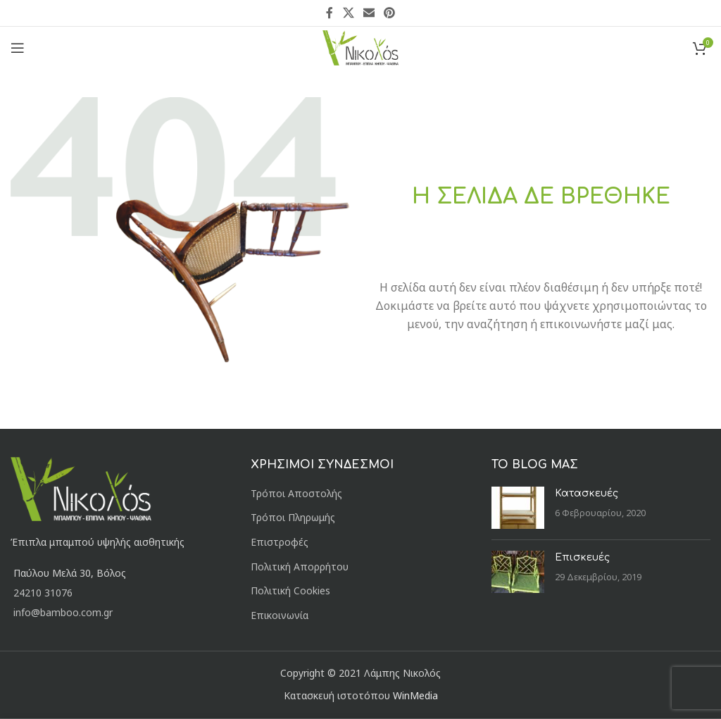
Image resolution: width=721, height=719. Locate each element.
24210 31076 (43, 592)
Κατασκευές (586, 493)
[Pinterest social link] (390, 12)
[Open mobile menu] (18, 48)
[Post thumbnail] (517, 508)
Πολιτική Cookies (290, 590)
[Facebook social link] (329, 12)
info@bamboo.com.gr (63, 612)
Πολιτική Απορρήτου (300, 566)
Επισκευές (582, 557)
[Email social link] (368, 12)
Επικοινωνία (279, 615)
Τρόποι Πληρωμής (293, 517)
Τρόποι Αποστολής (296, 493)
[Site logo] (360, 47)
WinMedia (415, 695)
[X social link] (348, 12)
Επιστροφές (279, 542)
